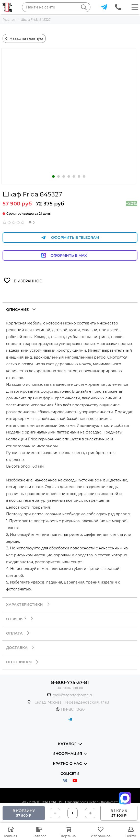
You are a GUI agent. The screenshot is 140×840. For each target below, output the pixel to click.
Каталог (39, 836)
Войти (130, 836)
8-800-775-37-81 (70, 682)
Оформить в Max (70, 255)
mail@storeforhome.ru (72, 695)
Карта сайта (109, 802)
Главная (11, 836)
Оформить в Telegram (70, 237)
